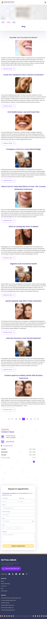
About (2, 581)
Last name (21, 498)
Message (4, 531)
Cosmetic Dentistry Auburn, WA (8, 600)
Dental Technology (5, 583)
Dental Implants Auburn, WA (7, 605)
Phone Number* (6, 511)
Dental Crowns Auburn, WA (7, 607)
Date (3, 518)
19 (30, 419)
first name (5, 498)
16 (19, 419)
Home (3, 22)
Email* (3, 505)
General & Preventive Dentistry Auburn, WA (11, 598)
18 (27, 419)
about (8, 22)
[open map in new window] (34, 462)
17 (23, 419)
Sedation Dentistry (5, 602)
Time (3, 525)
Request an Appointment (18, 546)
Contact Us (3, 586)
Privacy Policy (4, 591)
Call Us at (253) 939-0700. (11, 568)
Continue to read (7, 69)
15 (16, 419)
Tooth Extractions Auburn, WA (8, 610)
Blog (2, 588)
